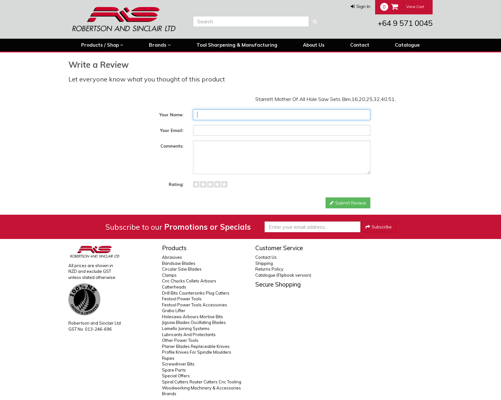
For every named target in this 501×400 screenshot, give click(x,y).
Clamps (169, 275)
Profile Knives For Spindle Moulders (196, 352)
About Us (314, 45)
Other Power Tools (180, 340)
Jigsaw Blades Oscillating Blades (194, 322)
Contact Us (266, 257)
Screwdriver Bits (178, 363)
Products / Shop (102, 45)
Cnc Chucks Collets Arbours (189, 280)
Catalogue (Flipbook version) (283, 275)
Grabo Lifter (173, 310)
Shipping (264, 263)
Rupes (168, 358)
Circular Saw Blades (182, 269)
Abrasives (172, 257)
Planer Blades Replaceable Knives (196, 346)
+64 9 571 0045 (405, 23)
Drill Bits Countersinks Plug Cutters (195, 293)
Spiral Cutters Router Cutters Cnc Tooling (201, 381)
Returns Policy (269, 269)
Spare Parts (174, 370)
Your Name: (171, 114)
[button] (360, 6)
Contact (359, 45)
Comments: (171, 146)
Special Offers (176, 375)
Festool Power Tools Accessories (194, 304)
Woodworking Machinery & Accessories (201, 387)
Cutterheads (174, 286)
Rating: (176, 184)
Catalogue (407, 45)
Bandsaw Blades (179, 263)
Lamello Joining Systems (186, 328)
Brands (160, 45)
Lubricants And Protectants (189, 334)
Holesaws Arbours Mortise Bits (192, 316)
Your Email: (171, 130)
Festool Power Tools (182, 298)
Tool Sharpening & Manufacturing (237, 45)
